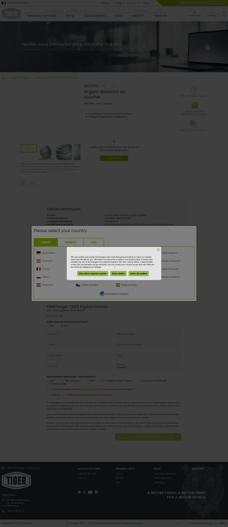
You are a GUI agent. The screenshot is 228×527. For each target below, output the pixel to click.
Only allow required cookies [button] (93, 273)
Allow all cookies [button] (138, 273)
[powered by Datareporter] (158, 251)
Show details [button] (118, 273)
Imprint (119, 267)
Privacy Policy (108, 267)
